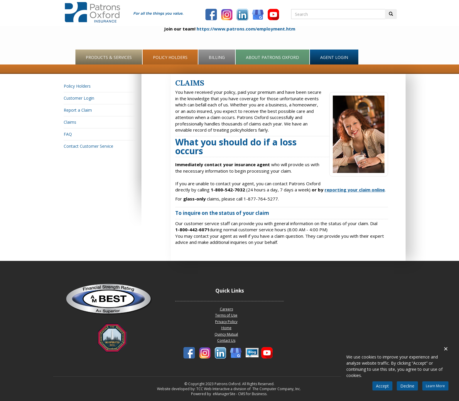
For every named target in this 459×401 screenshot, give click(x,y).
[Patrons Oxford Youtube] (274, 15)
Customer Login (79, 98)
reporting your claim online (355, 190)
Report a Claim (78, 110)
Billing (217, 57)
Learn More (435, 385)
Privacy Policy (226, 321)
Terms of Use (226, 315)
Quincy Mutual (226, 334)
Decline (407, 386)
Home (226, 327)
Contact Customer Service (88, 146)
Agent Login (334, 57)
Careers (226, 309)
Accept (382, 386)
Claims (70, 122)
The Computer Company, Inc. (276, 388)
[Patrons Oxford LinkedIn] (243, 15)
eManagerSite (224, 393)
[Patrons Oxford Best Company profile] (112, 301)
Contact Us (226, 340)
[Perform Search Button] (391, 14)
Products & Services (109, 57)
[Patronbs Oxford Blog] (258, 15)
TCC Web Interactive (213, 388)
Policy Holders (170, 57)
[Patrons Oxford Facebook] (211, 15)
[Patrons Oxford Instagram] (227, 15)
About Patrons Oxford (272, 57)
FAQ (68, 134)
